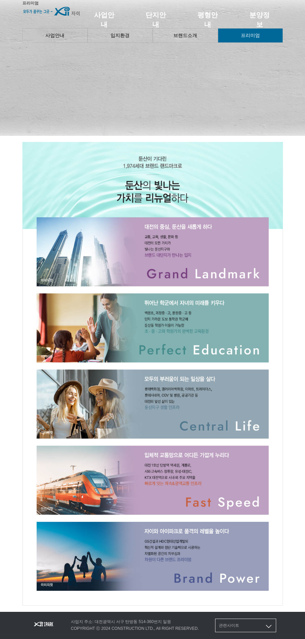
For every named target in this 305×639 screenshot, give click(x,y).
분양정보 (259, 19)
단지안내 (156, 19)
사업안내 (104, 19)
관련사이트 (246, 626)
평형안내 (207, 19)
